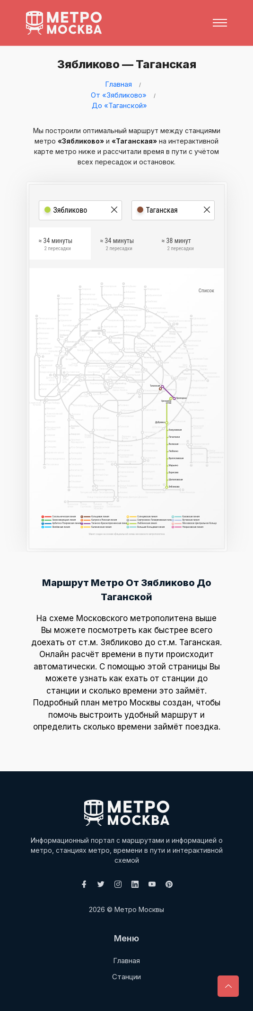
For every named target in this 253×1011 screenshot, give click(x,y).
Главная (118, 84)
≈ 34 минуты (56, 245)
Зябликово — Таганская (124, 64)
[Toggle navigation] (219, 22)
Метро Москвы (139, 909)
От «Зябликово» (119, 94)
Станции (126, 976)
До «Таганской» (119, 105)
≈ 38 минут (178, 245)
